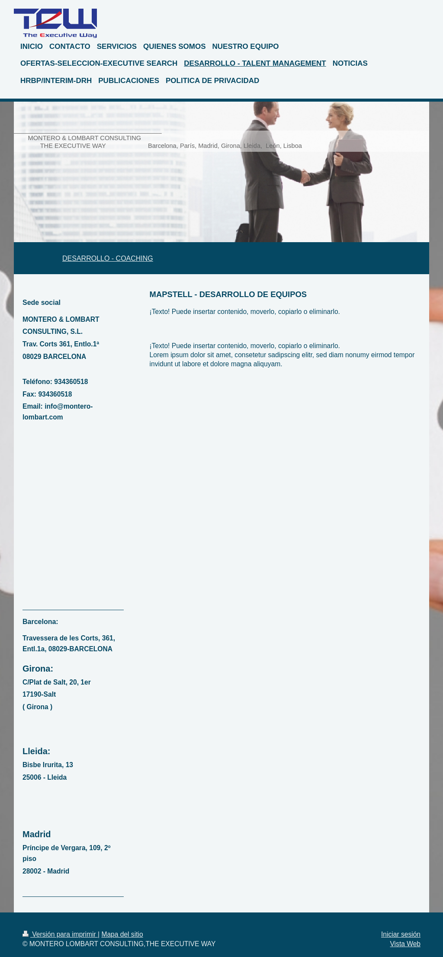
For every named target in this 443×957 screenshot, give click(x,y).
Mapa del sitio (122, 934)
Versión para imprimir (60, 934)
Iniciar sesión (401, 934)
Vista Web (405, 943)
